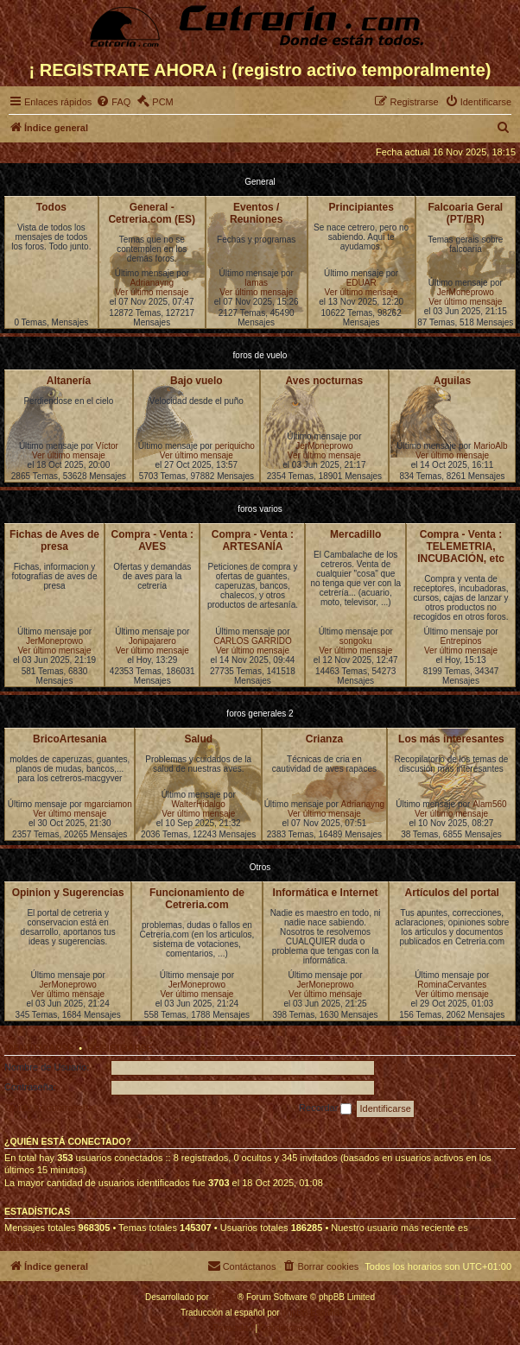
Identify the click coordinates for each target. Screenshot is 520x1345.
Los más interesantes (451, 739)
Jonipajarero (152, 641)
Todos (51, 207)
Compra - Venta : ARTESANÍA (253, 540)
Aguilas (452, 381)
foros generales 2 (259, 713)
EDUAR (361, 282)
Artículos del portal (452, 893)
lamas (256, 282)
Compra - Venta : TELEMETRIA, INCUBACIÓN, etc (460, 546)
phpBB (225, 1297)
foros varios (260, 509)
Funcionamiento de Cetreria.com (196, 899)
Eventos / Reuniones (256, 213)
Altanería (69, 381)
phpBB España (310, 1312)
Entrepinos (461, 641)
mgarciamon (108, 804)
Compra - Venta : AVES (152, 540)
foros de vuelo (260, 355)
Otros (260, 867)
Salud (198, 739)
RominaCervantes (451, 984)
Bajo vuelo (196, 381)
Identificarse (39, 1048)
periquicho (235, 446)
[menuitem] (113, 102)
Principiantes (360, 207)
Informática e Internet (325, 893)
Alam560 (489, 804)
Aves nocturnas (325, 381)
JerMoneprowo (465, 292)
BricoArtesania (69, 739)
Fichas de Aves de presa (54, 540)
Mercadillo (355, 534)
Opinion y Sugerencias (68, 893)
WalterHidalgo (198, 804)
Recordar (325, 1108)
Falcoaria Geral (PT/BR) (465, 213)
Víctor (107, 446)
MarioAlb (490, 446)
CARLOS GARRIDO (252, 641)
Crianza (324, 739)
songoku (355, 641)
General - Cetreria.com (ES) (151, 213)
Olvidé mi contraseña (48, 1107)
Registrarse (120, 1048)
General (260, 181)
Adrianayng (152, 282)
